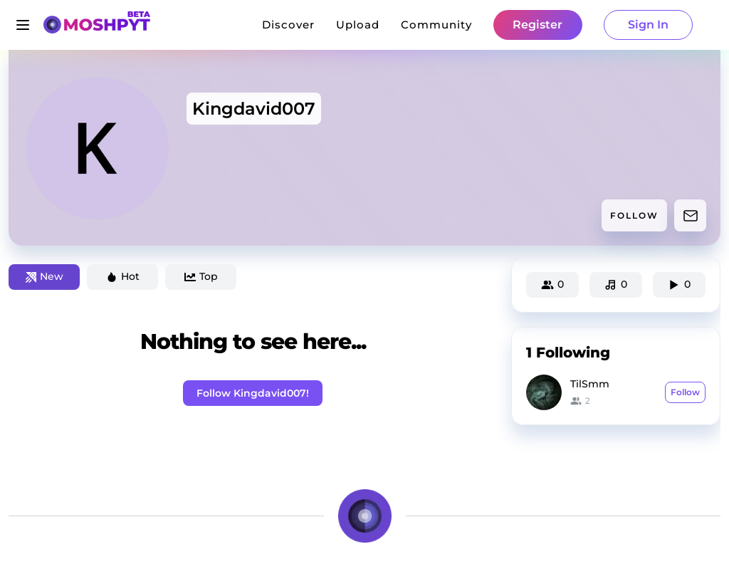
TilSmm (589, 383)
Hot (123, 276)
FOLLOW (634, 215)
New (44, 276)
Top (201, 276)
